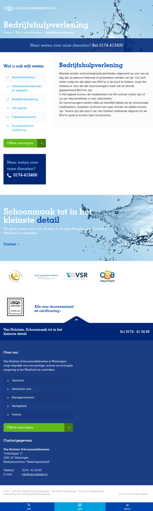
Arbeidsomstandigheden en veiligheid (27, 88)
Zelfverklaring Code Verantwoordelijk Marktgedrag (26, 494)
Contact (10, 244)
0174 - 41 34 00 (28, 506)
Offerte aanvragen (20, 143)
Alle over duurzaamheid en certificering (54, 308)
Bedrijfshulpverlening (25, 99)
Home (7, 32)
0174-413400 (111, 45)
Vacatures (18, 380)
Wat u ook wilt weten (28, 32)
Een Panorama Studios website (133, 494)
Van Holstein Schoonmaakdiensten (29, 7)
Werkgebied (19, 406)
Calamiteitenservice (24, 117)
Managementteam (23, 397)
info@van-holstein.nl (79, 506)
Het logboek (19, 108)
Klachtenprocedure (23, 77)
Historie (16, 414)
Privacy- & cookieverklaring (91, 491)
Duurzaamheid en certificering (23, 128)
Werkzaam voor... (22, 388)
